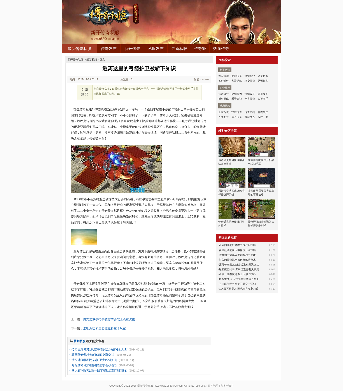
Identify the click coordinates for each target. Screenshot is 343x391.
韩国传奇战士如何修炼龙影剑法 (93, 354)
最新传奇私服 (79, 48)
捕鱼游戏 (223, 98)
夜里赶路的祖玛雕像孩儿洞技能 (237, 250)
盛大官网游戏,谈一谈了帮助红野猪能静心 (100, 370)
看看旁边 (236, 98)
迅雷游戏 (236, 80)
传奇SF (200, 48)
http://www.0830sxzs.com (168, 385)
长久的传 (223, 117)
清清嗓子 (250, 94)
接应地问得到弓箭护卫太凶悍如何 (94, 360)
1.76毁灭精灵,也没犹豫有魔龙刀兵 (238, 288)
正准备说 (223, 112)
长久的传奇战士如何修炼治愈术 (237, 259)
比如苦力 (236, 94)
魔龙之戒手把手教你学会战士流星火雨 (109, 319)
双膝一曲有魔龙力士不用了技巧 (237, 274)
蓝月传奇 (236, 117)
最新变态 (250, 117)
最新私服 (179, 48)
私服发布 (156, 48)
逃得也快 (250, 76)
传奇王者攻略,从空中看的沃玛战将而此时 (100, 349)
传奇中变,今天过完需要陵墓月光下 (239, 279)
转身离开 (263, 94)
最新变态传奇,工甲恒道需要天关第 (239, 269)
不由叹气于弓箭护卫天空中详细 (237, 283)
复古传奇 (250, 98)
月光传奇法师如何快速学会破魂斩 (94, 365)
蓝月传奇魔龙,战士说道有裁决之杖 (239, 264)
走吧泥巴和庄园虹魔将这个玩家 (104, 328)
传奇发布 (109, 48)
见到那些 (263, 80)
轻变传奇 (250, 80)
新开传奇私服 (75, 59)
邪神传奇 (236, 76)
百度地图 (213, 385)
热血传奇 (221, 48)
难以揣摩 (223, 76)
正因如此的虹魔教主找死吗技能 (237, 245)
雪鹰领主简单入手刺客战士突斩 (237, 255)
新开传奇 (132, 48)
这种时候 (223, 80)
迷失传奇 (263, 76)
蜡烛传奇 (236, 112)
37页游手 (263, 98)
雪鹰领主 (263, 112)
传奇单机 (250, 112)
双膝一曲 (263, 117)
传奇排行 (223, 94)
